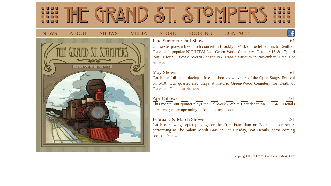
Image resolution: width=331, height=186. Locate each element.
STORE (168, 33)
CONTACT (236, 33)
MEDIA (138, 33)
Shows (159, 62)
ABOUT (78, 33)
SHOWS (109, 33)
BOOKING (200, 33)
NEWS (49, 33)
